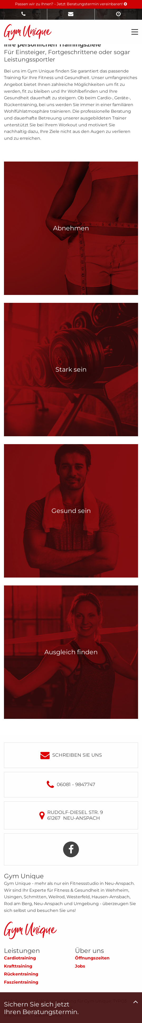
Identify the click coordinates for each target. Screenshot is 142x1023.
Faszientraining (21, 982)
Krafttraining (18, 966)
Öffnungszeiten (92, 958)
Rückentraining (21, 974)
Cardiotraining (20, 958)
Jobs (80, 966)
